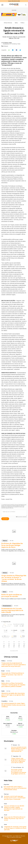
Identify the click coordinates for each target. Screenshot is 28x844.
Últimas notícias (11, 657)
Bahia (16, 22)
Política (22, 22)
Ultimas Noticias (8, 22)
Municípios (8, 741)
